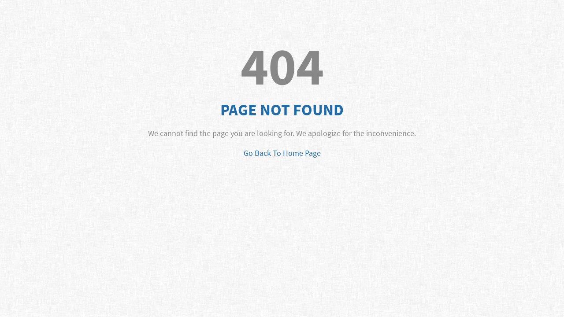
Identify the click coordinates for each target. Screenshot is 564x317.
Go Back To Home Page (282, 153)
